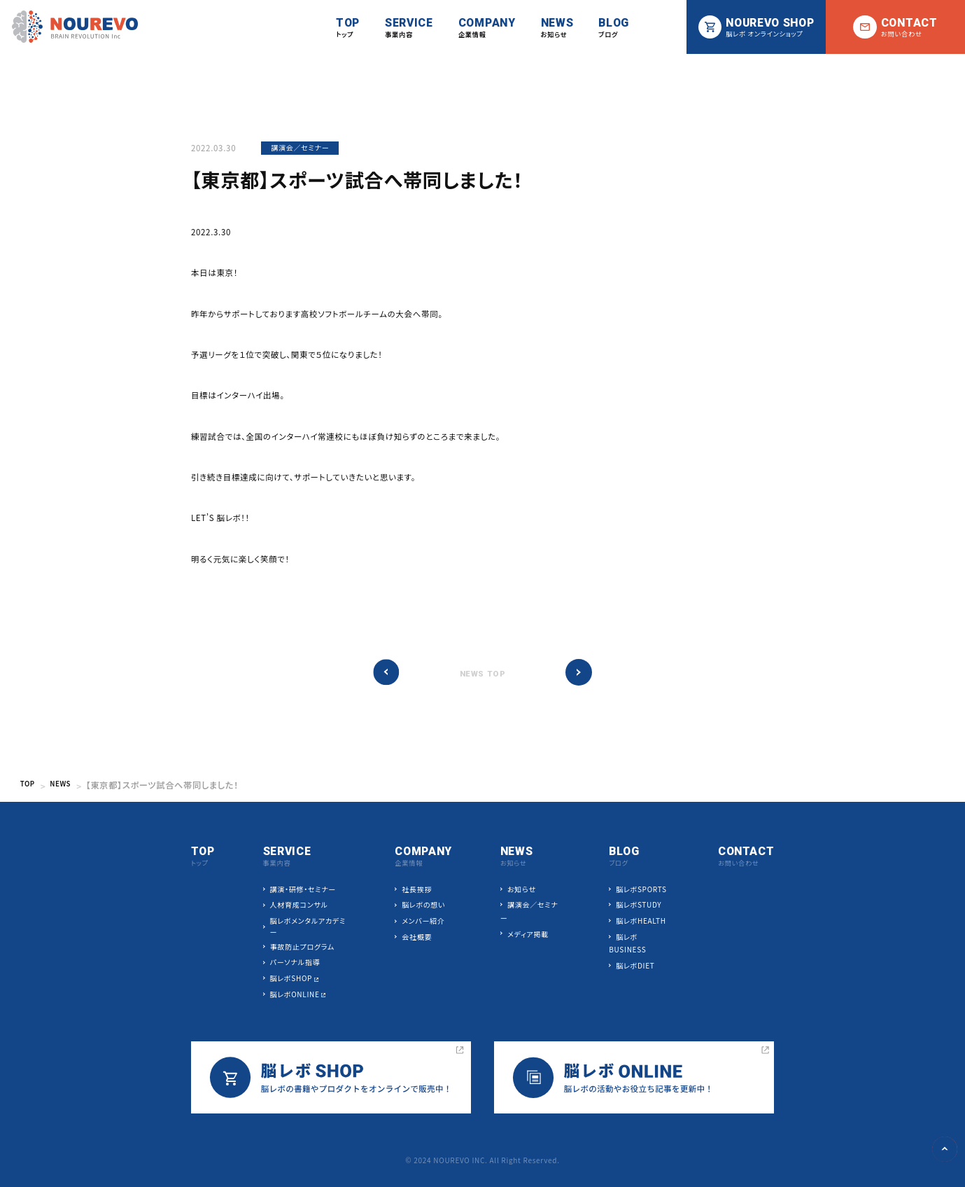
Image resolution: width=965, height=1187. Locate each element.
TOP (29, 785)
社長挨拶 (417, 889)
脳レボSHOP (291, 978)
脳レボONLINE (295, 994)
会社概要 (417, 937)
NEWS (67, 785)
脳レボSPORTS (641, 889)
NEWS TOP (483, 673)
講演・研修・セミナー (303, 889)
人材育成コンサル (299, 905)
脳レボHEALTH (641, 921)
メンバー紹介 (423, 921)
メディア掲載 (528, 934)
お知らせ (521, 889)
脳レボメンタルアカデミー (308, 927)
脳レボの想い (423, 905)
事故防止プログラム (302, 946)
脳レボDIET (635, 966)
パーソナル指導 (295, 962)
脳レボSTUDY (638, 905)
